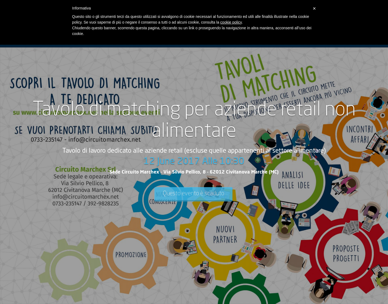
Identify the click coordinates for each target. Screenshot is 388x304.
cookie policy (231, 22)
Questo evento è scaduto (193, 194)
